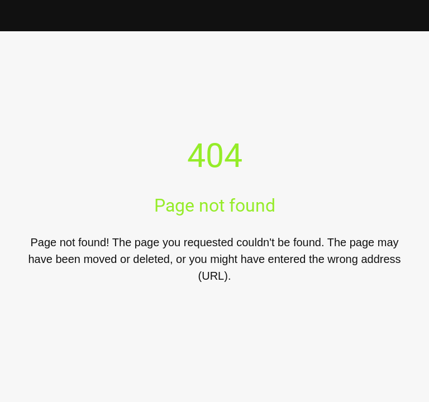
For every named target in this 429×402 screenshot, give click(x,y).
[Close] (15, 15)
